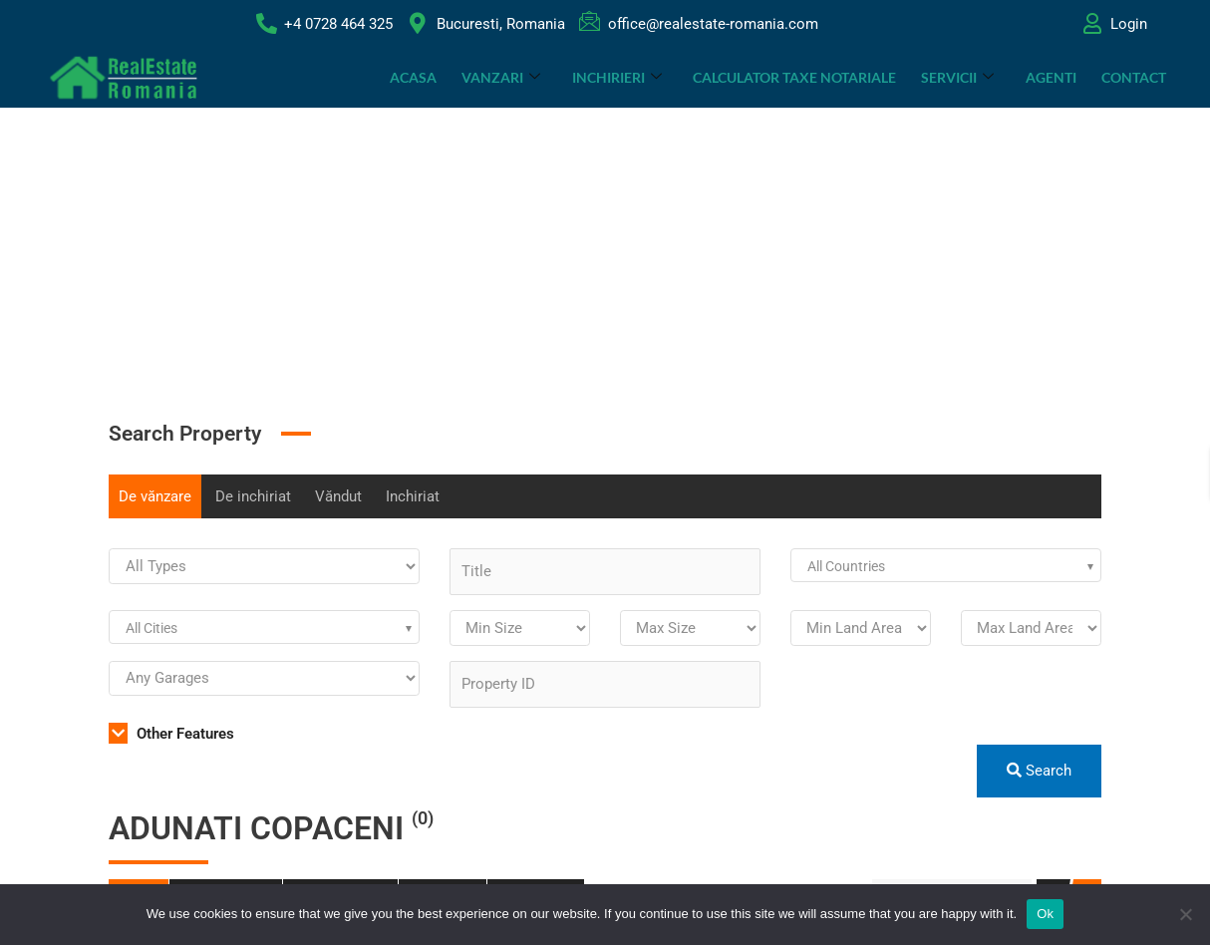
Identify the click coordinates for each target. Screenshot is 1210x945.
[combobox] (945, 565)
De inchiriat (253, 496)
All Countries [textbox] (846, 566)
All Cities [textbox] (151, 628)
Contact (1133, 77)
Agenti (1051, 77)
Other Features (171, 734)
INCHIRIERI (618, 77)
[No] (1185, 914)
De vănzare (155, 496)
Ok (1045, 913)
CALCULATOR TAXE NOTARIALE (795, 77)
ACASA (415, 77)
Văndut (338, 496)
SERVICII (958, 77)
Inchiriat (413, 496)
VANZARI (502, 77)
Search (1039, 771)
